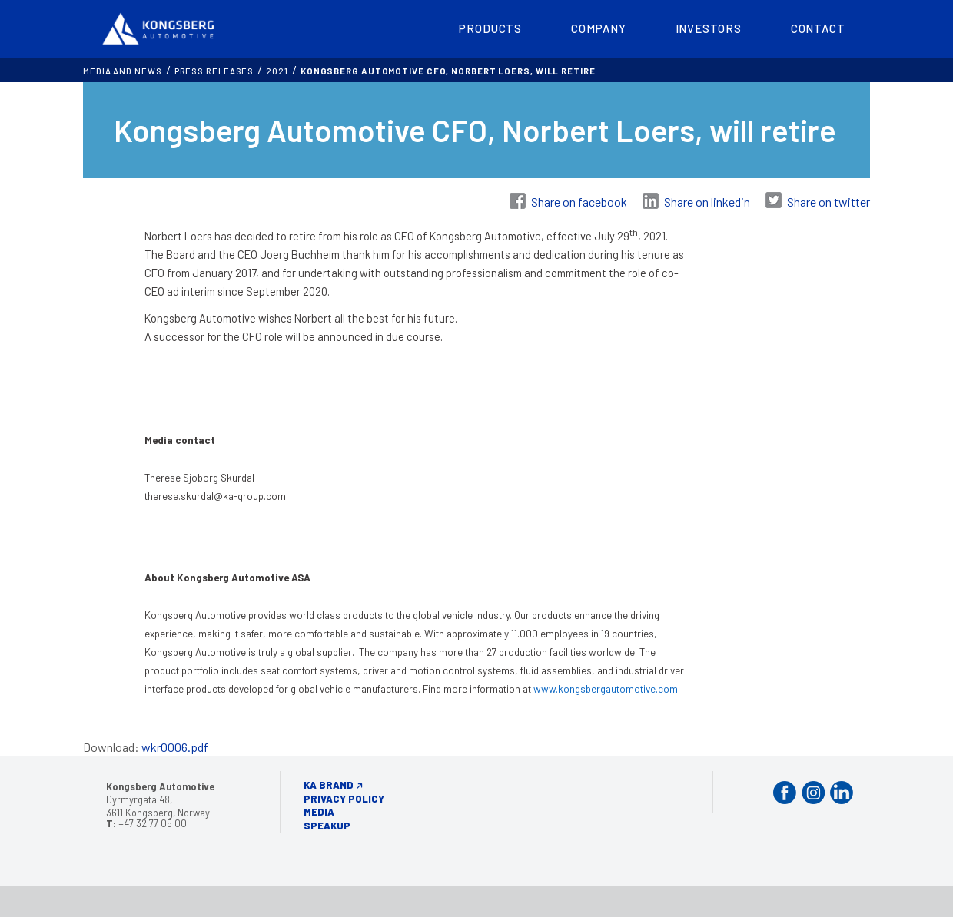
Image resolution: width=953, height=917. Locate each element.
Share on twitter (828, 201)
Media (319, 812)
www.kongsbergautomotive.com (605, 689)
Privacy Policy (344, 799)
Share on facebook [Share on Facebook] (579, 201)
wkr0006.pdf (174, 747)
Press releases (214, 71)
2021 (277, 71)
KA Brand (329, 785)
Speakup (327, 825)
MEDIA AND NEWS (122, 71)
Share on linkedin (707, 201)
